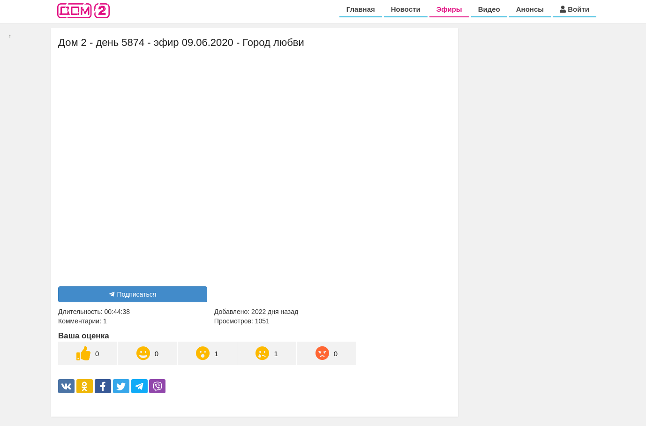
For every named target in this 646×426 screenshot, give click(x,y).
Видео (489, 9)
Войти (574, 9)
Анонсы (530, 9)
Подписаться (132, 294)
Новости (406, 9)
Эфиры (449, 9)
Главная (360, 9)
